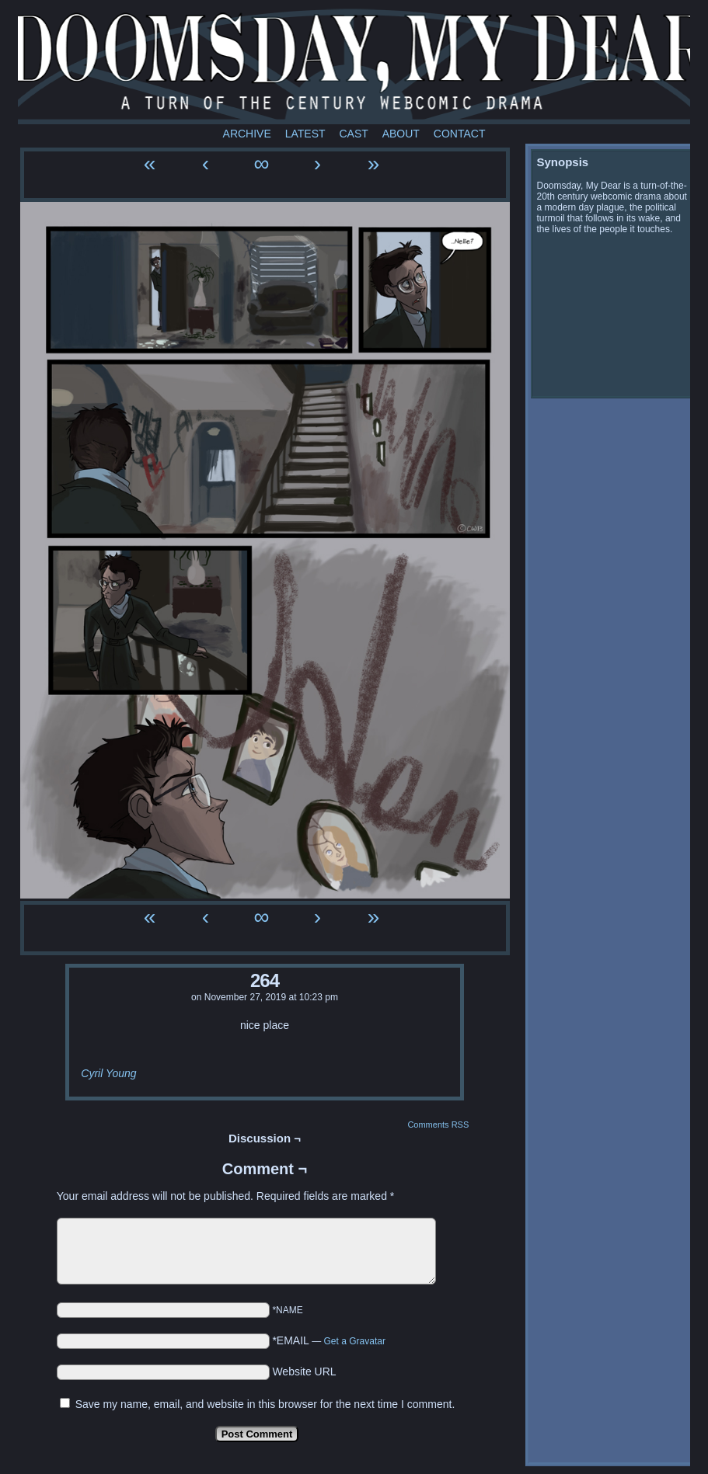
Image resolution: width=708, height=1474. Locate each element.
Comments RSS (438, 1124)
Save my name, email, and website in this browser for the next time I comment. (265, 1404)
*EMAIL (328, 1340)
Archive (247, 133)
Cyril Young (108, 1073)
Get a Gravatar (354, 1341)
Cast (353, 133)
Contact (460, 133)
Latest (305, 133)
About (401, 133)
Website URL (304, 1371)
